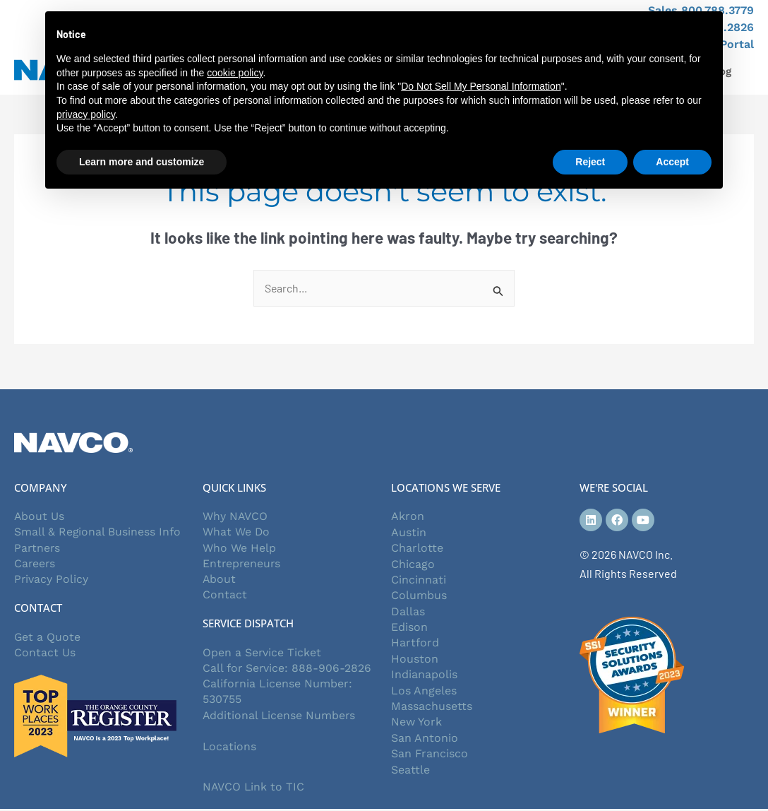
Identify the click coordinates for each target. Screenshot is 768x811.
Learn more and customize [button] (141, 161)
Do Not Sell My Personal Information (480, 86)
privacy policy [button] (85, 114)
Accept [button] (672, 161)
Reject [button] (590, 161)
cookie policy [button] (235, 72)
